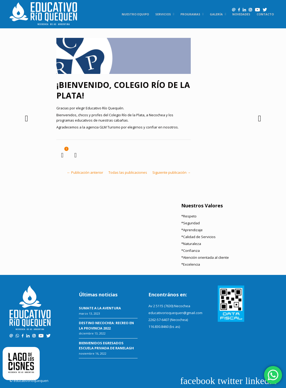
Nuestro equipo (135, 14)
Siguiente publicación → (171, 172)
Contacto (265, 14)
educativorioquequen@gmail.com (175, 312)
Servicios (163, 14)
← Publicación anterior (85, 172)
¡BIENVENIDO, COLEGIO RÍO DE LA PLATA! (123, 90)
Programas (190, 14)
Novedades (241, 14)
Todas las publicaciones (127, 172)
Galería (216, 14)
